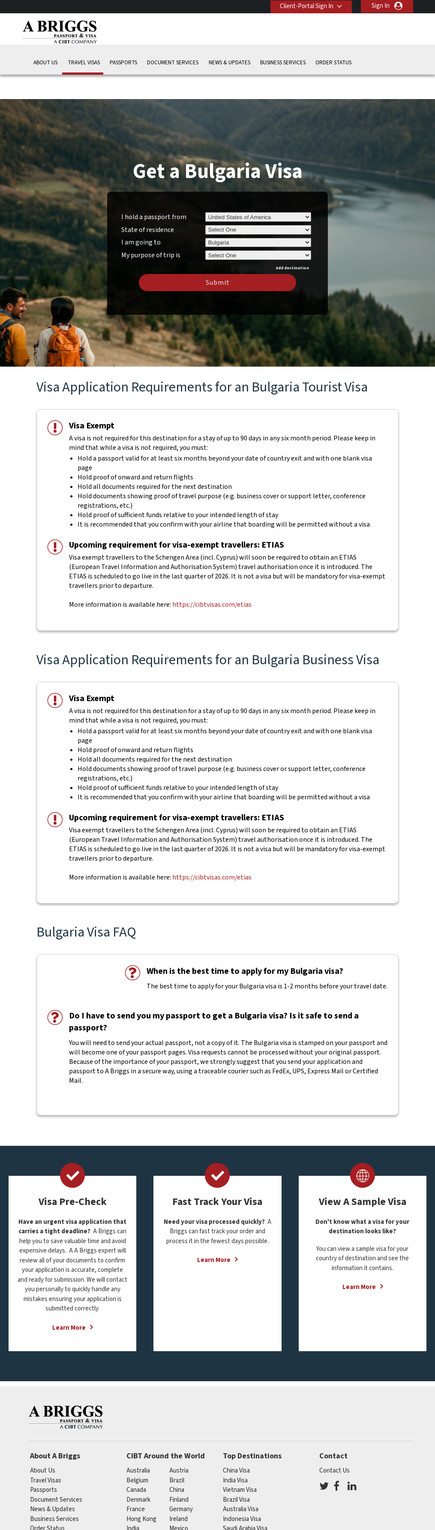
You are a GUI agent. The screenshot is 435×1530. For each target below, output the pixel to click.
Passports (123, 62)
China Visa (236, 1444)
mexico (178, 1502)
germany (181, 1483)
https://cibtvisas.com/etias (212, 579)
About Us (45, 62)
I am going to (141, 216)
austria (179, 1444)
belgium (137, 1454)
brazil (176, 1454)
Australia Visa (240, 1483)
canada (136, 1464)
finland (179, 1473)
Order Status (333, 62)
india (132, 1502)
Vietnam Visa (240, 1464)
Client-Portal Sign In (306, 5)
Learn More (69, 1301)
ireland (178, 1492)
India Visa (235, 1454)
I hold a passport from (153, 191)
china (176, 1464)
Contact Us (334, 1444)
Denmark (138, 1473)
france (135, 1483)
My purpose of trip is (150, 227)
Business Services (283, 62)
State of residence (147, 203)
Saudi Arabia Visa (245, 1502)
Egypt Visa (237, 1512)
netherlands (143, 1512)
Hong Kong (141, 1492)
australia (138, 1444)
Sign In (381, 5)
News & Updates (229, 62)
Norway (179, 1512)
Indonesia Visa (242, 1492)
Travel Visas (84, 62)
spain (176, 1522)
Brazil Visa (236, 1473)
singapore (139, 1522)
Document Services (172, 62)
